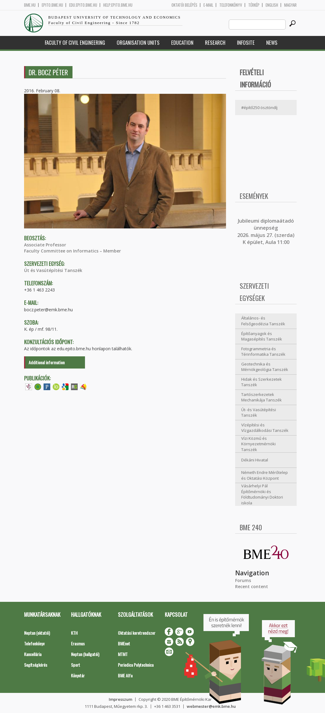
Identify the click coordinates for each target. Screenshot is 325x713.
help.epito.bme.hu (117, 5)
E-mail (208, 5)
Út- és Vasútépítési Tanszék (258, 412)
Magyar (290, 5)
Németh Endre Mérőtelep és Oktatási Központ (264, 475)
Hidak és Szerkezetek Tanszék (261, 382)
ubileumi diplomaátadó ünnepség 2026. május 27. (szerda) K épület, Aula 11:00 (266, 231)
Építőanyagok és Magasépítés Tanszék (261, 336)
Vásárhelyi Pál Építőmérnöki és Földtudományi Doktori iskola (262, 494)
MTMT (123, 654)
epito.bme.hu (52, 5)
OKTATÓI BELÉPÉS (184, 5)
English (272, 5)
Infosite (246, 42)
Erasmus (78, 643)
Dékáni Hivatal (254, 460)
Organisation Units (138, 42)
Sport (75, 665)
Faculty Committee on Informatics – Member (72, 251)
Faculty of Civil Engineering (75, 42)
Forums (243, 580)
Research (215, 42)
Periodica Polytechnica (136, 665)
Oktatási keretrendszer (136, 633)
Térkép (254, 5)
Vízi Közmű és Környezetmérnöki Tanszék (258, 444)
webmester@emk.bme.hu (211, 706)
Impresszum (120, 699)
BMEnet (124, 643)
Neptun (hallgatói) (85, 654)
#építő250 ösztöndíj (259, 107)
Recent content (251, 586)
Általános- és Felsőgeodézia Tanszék (263, 320)
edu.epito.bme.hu (83, 5)
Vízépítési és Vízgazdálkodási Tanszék (264, 427)
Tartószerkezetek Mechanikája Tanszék (261, 397)
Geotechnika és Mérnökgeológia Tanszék (264, 366)
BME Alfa (125, 675)
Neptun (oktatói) (37, 633)
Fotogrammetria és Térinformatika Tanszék (263, 351)
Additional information (47, 362)
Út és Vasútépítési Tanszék (53, 270)
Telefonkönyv (230, 5)
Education (182, 42)
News (271, 42)
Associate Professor (45, 245)
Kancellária (32, 654)
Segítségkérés (35, 665)
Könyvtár (78, 675)
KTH (74, 633)
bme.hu (30, 5)
